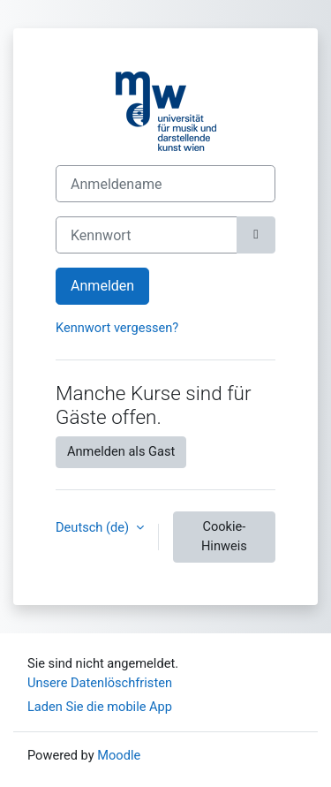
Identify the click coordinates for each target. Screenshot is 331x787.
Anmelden (102, 285)
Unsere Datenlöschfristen (99, 683)
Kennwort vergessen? (117, 328)
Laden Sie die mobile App (99, 707)
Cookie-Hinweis (224, 536)
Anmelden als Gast (121, 451)
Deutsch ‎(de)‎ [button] (94, 527)
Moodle (118, 755)
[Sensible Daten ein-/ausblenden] (256, 235)
